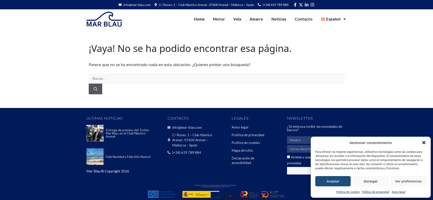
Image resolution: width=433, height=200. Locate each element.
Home (199, 19)
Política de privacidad (375, 192)
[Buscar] (95, 89)
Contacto (304, 19)
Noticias (278, 19)
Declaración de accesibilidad (243, 160)
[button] (424, 142)
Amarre (256, 19)
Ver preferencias (408, 181)
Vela (237, 19)
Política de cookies (348, 192)
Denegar (371, 181)
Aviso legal (398, 192)
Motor (219, 19)
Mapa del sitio (242, 150)
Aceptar (333, 181)
